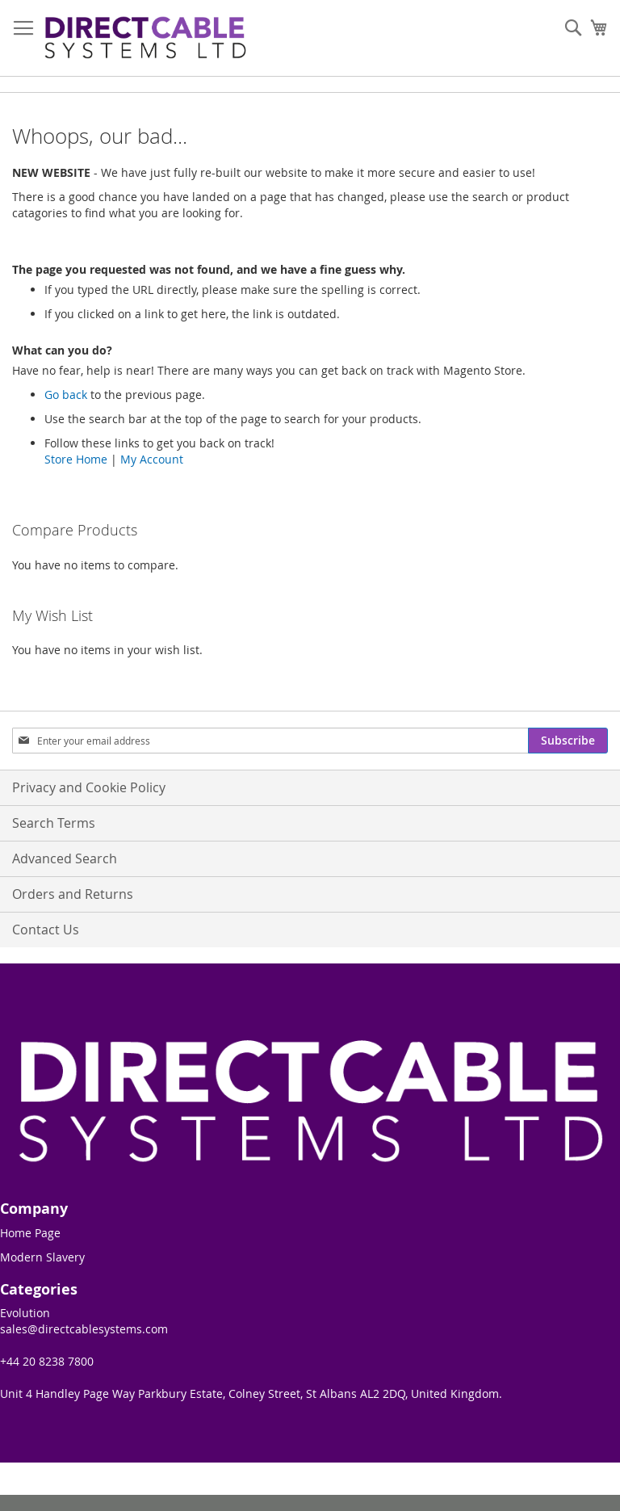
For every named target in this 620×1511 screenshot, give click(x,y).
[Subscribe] (568, 740)
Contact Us (45, 929)
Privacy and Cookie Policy (88, 787)
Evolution (25, 1312)
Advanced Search (64, 858)
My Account (151, 459)
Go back (65, 394)
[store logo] (145, 38)
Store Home (75, 459)
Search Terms (53, 823)
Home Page (30, 1232)
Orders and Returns (72, 894)
